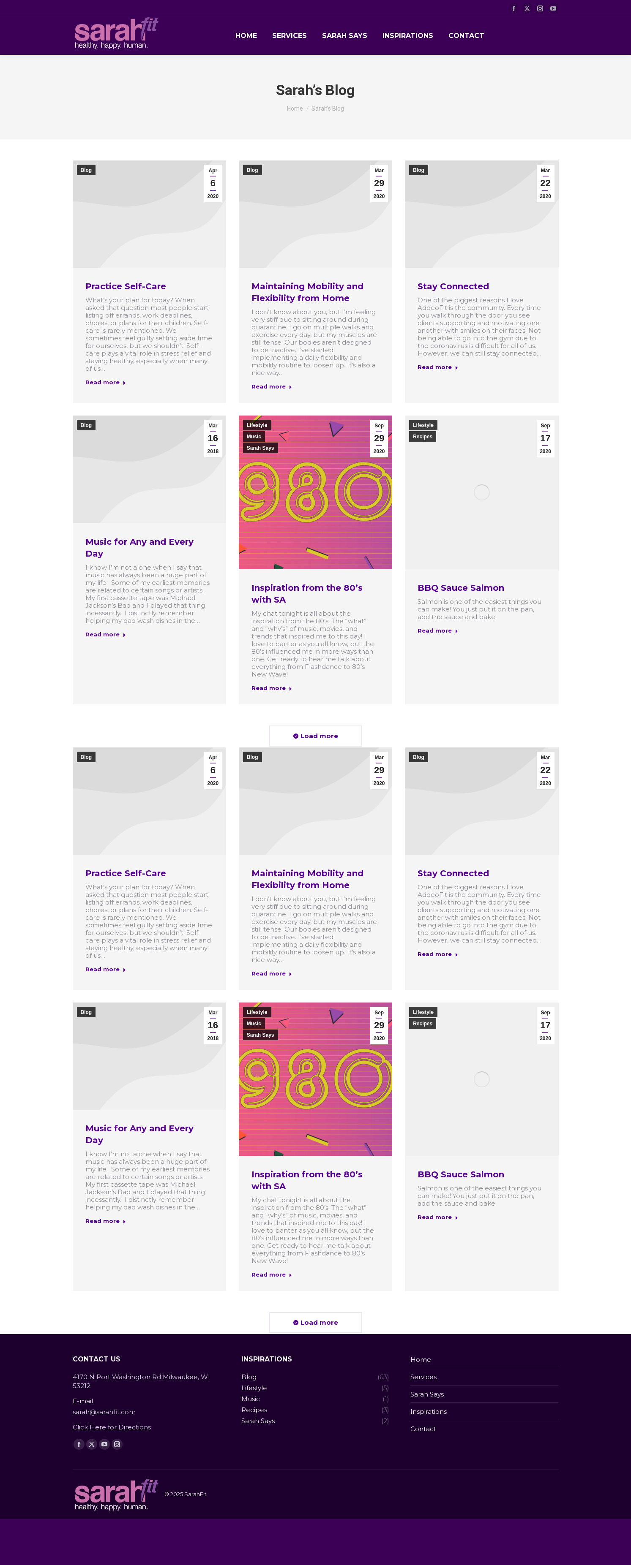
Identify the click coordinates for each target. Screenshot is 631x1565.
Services (423, 1377)
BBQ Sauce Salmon (461, 588)
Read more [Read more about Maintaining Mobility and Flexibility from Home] (271, 386)
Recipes (422, 437)
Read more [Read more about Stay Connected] (438, 367)
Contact (423, 1429)
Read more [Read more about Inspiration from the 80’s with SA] (271, 688)
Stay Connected (453, 286)
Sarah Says (260, 448)
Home (420, 1360)
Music (254, 437)
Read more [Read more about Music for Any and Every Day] (105, 634)
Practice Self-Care (125, 286)
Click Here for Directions (112, 1427)
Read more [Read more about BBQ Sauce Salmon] (438, 630)
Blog (86, 170)
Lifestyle (257, 425)
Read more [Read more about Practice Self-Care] (105, 382)
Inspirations (428, 1411)
